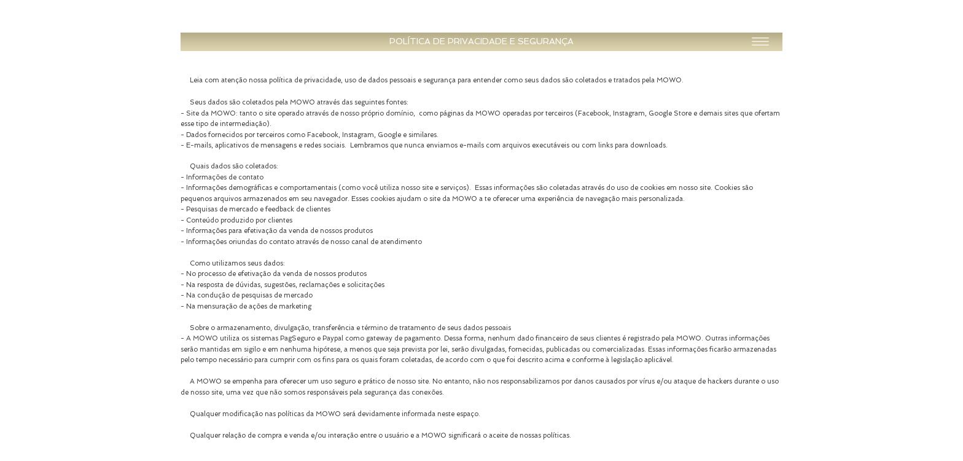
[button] (481, 42)
